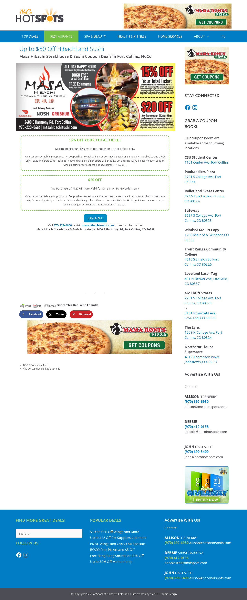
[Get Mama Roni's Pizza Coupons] (178, 27)
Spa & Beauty (95, 36)
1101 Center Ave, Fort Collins (207, 162)
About (204, 36)
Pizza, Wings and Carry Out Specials (118, 543)
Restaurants (61, 36)
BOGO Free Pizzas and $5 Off (112, 549)
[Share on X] (56, 314)
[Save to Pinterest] (81, 314)
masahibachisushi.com (98, 225)
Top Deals (30, 36)
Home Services (170, 36)
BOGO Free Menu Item (35, 365)
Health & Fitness (132, 36)
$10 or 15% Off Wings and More (114, 531)
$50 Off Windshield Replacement (41, 368)
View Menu (95, 218)
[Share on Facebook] (31, 314)
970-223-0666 (63, 225)
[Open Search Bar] (223, 36)
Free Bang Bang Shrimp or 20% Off (117, 555)
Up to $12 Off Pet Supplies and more (118, 537)
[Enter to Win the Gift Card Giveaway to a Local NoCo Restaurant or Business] (207, 502)
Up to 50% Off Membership (111, 561)
